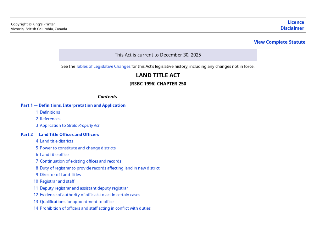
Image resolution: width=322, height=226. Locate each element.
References (50, 118)
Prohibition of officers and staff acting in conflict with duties (95, 208)
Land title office (54, 154)
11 (36, 188)
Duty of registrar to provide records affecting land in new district (100, 168)
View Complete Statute (280, 42)
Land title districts (56, 141)
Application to (69, 125)
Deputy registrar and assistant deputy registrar (84, 188)
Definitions (50, 112)
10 (36, 181)
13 (36, 201)
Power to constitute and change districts (78, 148)
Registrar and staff (57, 181)
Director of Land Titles (60, 174)
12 (36, 194)
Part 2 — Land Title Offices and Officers (60, 134)
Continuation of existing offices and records (80, 161)
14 (36, 208)
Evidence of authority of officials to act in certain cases (90, 194)
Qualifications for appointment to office (77, 201)
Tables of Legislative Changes (103, 66)
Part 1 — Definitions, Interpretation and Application (73, 105)
